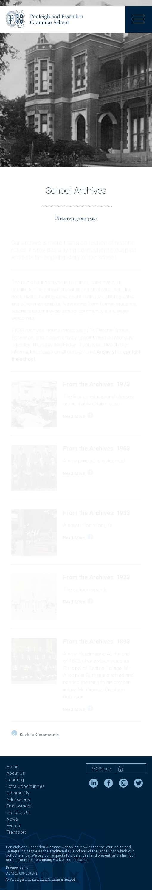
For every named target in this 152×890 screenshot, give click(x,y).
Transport (16, 832)
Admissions (18, 799)
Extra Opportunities (26, 786)
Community (18, 793)
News (12, 819)
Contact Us (18, 812)
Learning (15, 779)
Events (13, 825)
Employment (19, 806)
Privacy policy (17, 868)
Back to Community (35, 734)
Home (13, 766)
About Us (16, 773)
